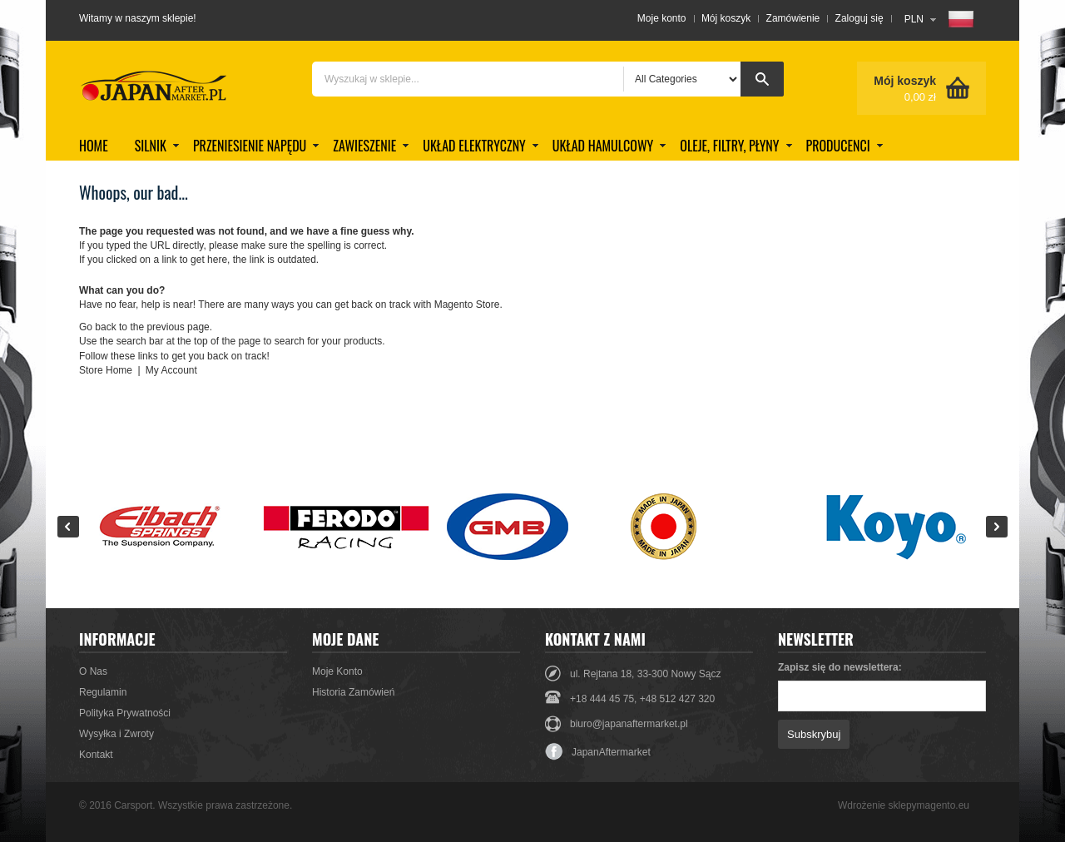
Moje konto (661, 18)
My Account (171, 370)
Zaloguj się (859, 18)
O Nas (93, 671)
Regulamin (102, 692)
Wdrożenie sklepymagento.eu (903, 805)
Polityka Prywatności (125, 713)
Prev (68, 526)
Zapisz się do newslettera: (840, 667)
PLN (914, 19)
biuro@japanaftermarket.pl (629, 724)
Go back (97, 327)
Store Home (105, 370)
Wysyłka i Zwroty (116, 734)
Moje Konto (337, 671)
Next (997, 526)
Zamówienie (793, 18)
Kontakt (96, 754)
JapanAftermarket (598, 752)
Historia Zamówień (353, 692)
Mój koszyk (725, 18)
